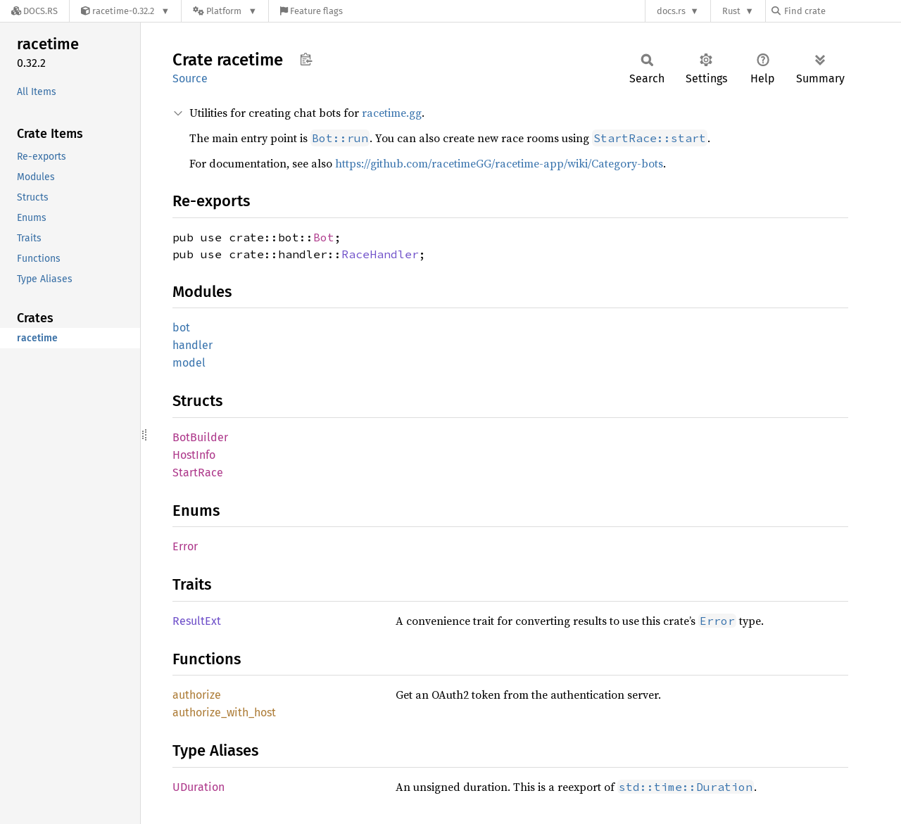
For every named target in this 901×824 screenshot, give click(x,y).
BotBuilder (200, 437)
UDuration (198, 787)
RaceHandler (380, 254)
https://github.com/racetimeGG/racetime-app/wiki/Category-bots (499, 163)
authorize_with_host (224, 712)
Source (190, 78)
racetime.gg (392, 112)
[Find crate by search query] (842, 11)
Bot (323, 237)
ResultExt (196, 621)
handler (192, 345)
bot (181, 327)
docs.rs (671, 11)
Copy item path (305, 59)
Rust (731, 11)
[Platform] (225, 11)
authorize (196, 695)
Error (185, 546)
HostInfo (193, 455)
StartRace (197, 472)
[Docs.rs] (34, 11)
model (189, 362)
